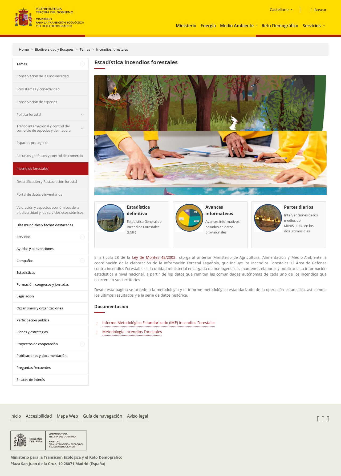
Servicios (312, 26)
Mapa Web (67, 416)
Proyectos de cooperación (37, 343)
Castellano (279, 9)
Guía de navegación (102, 416)
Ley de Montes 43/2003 (153, 257)
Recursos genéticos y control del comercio (50, 155)
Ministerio (186, 26)
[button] (257, 25)
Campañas (25, 260)
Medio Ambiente (237, 26)
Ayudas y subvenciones (35, 248)
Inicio (15, 416)
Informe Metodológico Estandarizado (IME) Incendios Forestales (159, 322)
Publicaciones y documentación (42, 355)
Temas (85, 49)
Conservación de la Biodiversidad (43, 76)
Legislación (25, 296)
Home (24, 49)
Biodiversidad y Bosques (54, 49)
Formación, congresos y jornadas (43, 284)
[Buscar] (317, 10)
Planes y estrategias (32, 331)
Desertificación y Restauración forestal (47, 181)
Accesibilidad (39, 416)
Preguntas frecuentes (34, 367)
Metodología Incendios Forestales (132, 331)
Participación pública (33, 320)
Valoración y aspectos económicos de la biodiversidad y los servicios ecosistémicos (50, 210)
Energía (208, 26)
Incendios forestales (112, 49)
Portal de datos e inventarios (39, 194)
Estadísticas (26, 272)
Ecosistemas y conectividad (38, 89)
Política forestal (29, 114)
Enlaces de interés (31, 379)
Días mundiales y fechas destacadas (45, 225)
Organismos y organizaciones (40, 308)
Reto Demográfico (280, 26)
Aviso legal (137, 416)
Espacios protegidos (32, 142)
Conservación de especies (37, 101)
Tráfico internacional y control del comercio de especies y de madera (44, 128)
